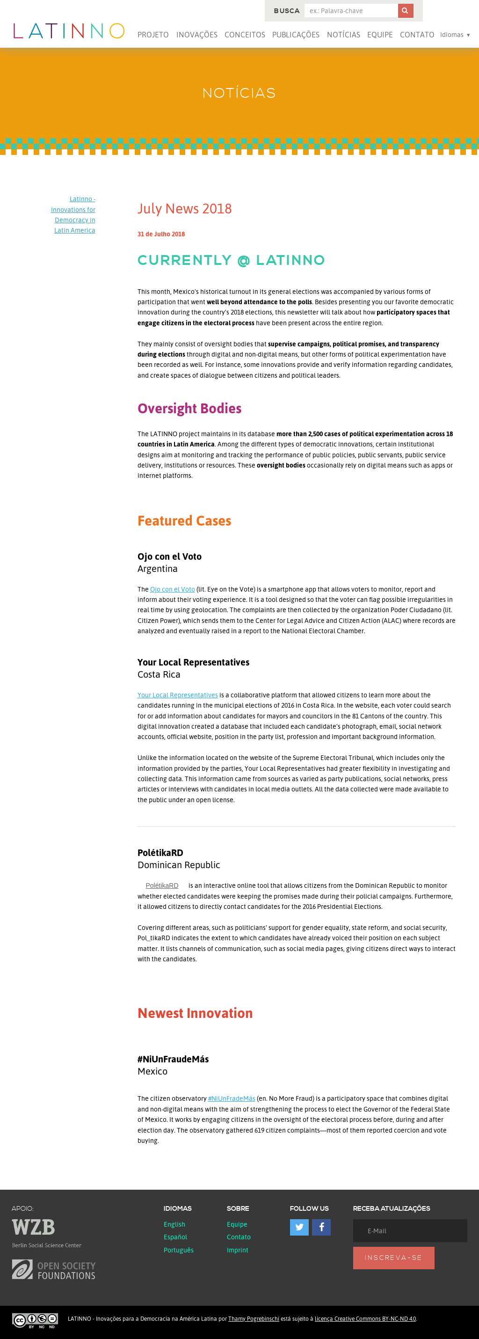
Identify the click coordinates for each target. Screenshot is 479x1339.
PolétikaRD (162, 885)
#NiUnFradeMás (231, 1098)
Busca (287, 11)
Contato (417, 34)
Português (179, 1250)
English (174, 1224)
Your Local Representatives (178, 695)
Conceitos (245, 34)
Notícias (343, 34)
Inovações (197, 34)
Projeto (153, 34)
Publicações (295, 34)
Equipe (380, 34)
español (175, 1237)
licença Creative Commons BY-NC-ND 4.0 (365, 1318)
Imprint (237, 1250)
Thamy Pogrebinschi (253, 1318)
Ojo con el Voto (172, 589)
